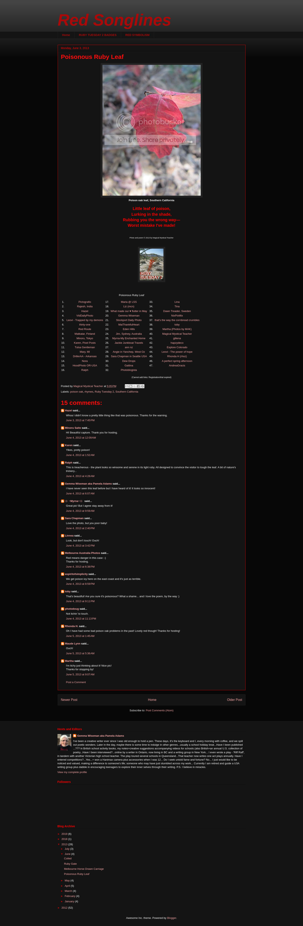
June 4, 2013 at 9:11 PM (80, 601)
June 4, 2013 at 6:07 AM (80, 493)
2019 (65, 833)
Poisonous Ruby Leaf (76, 873)
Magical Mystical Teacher (177, 333)
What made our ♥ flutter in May (129, 311)
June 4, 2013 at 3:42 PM (80, 545)
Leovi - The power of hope (177, 351)
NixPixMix (177, 315)
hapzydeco (177, 342)
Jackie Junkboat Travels (129, 342)
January (70, 901)
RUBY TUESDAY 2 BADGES (97, 35)
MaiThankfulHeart (128, 324)
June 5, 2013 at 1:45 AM (80, 636)
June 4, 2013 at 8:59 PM (80, 583)
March (69, 890)
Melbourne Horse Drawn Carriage (84, 868)
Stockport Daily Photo (129, 320)
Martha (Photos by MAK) (176, 329)
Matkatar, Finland (85, 333)
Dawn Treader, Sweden (177, 311)
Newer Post (69, 700)
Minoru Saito (73, 427)
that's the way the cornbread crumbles (177, 320)
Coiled (68, 858)
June (68, 853)
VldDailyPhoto (85, 315)
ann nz (129, 347)
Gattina (129, 365)
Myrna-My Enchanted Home (128, 338)
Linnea (69, 535)
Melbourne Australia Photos (82, 552)
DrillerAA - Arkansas (85, 356)
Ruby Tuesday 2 (104, 391)
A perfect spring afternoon (177, 361)
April (68, 885)
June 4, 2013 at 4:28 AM (80, 476)
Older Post (234, 700)
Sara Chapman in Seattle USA (129, 356)
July (67, 848)
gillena (177, 338)
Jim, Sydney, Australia (129, 333)
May (67, 880)
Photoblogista (129, 370)
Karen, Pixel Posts (85, 342)
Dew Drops (128, 361)
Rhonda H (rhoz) (177, 356)
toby (177, 324)
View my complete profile (72, 772)
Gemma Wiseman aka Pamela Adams (88, 483)
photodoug (72, 608)
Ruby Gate (70, 863)
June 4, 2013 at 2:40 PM (80, 528)
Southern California (126, 391)
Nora (85, 361)
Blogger (171, 917)
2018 (65, 839)
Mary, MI (85, 351)
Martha (69, 660)
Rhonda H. (71, 626)
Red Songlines (114, 20)
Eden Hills (129, 329)
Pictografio (85, 301)
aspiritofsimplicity (76, 574)
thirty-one (84, 324)
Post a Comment (76, 682)
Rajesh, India (84, 306)
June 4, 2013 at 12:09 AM (81, 437)
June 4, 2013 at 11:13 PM (81, 618)
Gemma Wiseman (129, 315)
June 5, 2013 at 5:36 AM (80, 653)
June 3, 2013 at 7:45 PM (80, 420)
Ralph (84, 370)
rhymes (88, 391)
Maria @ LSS (129, 301)
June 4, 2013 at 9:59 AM (80, 510)
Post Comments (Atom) (159, 710)
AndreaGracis (177, 365)
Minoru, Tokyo (85, 338)
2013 (65, 844)
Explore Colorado (177, 347)
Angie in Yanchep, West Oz (129, 351)
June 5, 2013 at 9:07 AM (80, 674)
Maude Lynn (72, 643)
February (70, 896)
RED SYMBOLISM (137, 35)
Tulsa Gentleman (85, 347)
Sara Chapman (74, 518)
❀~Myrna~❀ (74, 501)
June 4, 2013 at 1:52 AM (80, 455)
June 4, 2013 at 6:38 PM (80, 566)
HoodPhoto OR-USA (85, 365)
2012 (65, 907)
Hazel (84, 311)
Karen (69, 445)
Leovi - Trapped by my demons (84, 320)
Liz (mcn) (128, 306)
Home (66, 35)
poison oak (76, 391)
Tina (177, 306)
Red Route (84, 329)
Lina (177, 301)
